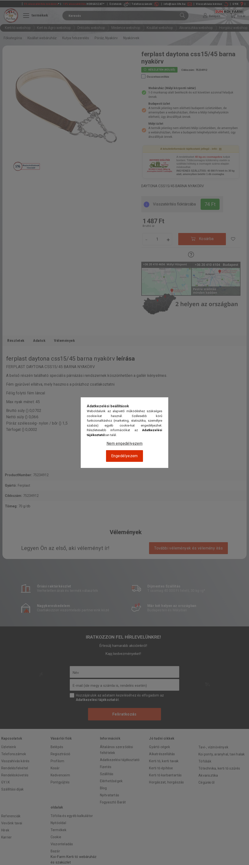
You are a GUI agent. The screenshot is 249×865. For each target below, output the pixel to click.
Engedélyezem (124, 456)
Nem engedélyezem (124, 443)
